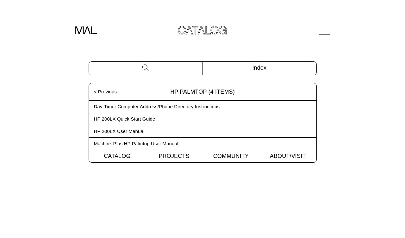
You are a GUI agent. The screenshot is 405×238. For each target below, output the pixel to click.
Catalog (117, 156)
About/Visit (288, 156)
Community (231, 156)
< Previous (105, 91)
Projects (174, 156)
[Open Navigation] (324, 30)
